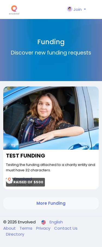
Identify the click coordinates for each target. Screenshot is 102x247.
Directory (15, 234)
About (10, 228)
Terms (26, 228)
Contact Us (66, 228)
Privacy (43, 228)
